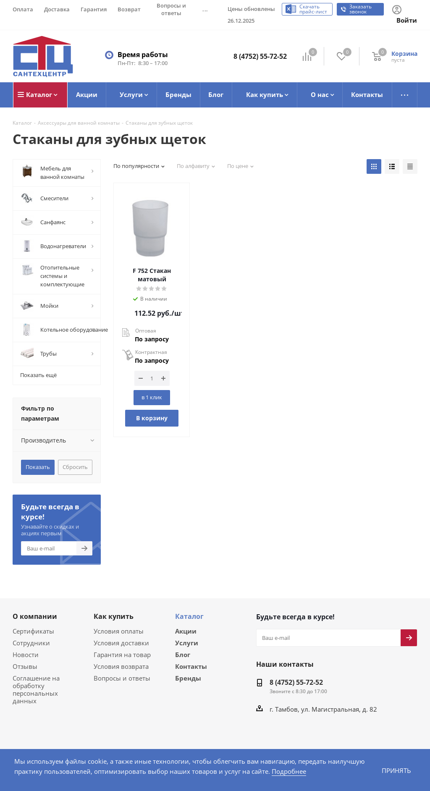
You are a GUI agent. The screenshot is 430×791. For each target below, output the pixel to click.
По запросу (152, 339)
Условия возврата (120, 665)
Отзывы (24, 665)
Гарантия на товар (120, 653)
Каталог (189, 616)
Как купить (114, 616)
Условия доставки (120, 642)
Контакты (191, 667)
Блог (182, 655)
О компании (35, 616)
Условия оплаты (117, 630)
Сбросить (75, 466)
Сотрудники (30, 642)
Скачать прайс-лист (314, 9)
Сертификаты (33, 630)
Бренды (188, 679)
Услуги (186, 643)
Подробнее (271, 771)
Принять (396, 770)
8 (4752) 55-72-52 (260, 56)
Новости (25, 653)
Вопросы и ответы (120, 677)
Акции (186, 630)
